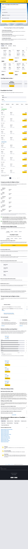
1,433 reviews (7, 363)
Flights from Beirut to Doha (4, 441)
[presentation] (13, 63)
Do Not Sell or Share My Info (14, 473)
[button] (14, 9)
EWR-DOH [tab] (16, 231)
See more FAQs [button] (14, 414)
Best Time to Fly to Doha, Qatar (7, 391)
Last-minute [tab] (10, 45)
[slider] (26, 101)
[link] (11, 86)
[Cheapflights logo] (3, 1)
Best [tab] (6, 45)
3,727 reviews (7, 338)
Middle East (9, 464)
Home (6, 464)
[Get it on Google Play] (12, 478)
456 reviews (6, 383)
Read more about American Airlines (9, 313)
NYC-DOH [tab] (7, 231)
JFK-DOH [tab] (12, 231)
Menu (26, 1)
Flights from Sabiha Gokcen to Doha (6, 434)
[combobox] (4, 7)
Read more (3, 325)
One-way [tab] (14, 45)
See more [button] (3, 310)
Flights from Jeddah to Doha (5, 430)
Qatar (12, 464)
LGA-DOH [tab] (20, 231)
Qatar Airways (7, 336)
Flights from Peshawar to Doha (5, 440)
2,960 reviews (7, 370)
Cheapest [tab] (2, 45)
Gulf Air (6, 374)
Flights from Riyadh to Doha (5, 435)
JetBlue (6, 367)
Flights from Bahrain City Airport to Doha (6, 429)
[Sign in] (24, 1)
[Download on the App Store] (16, 478)
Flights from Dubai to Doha (4, 439)
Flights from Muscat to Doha (5, 433)
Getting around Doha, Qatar (6, 400)
